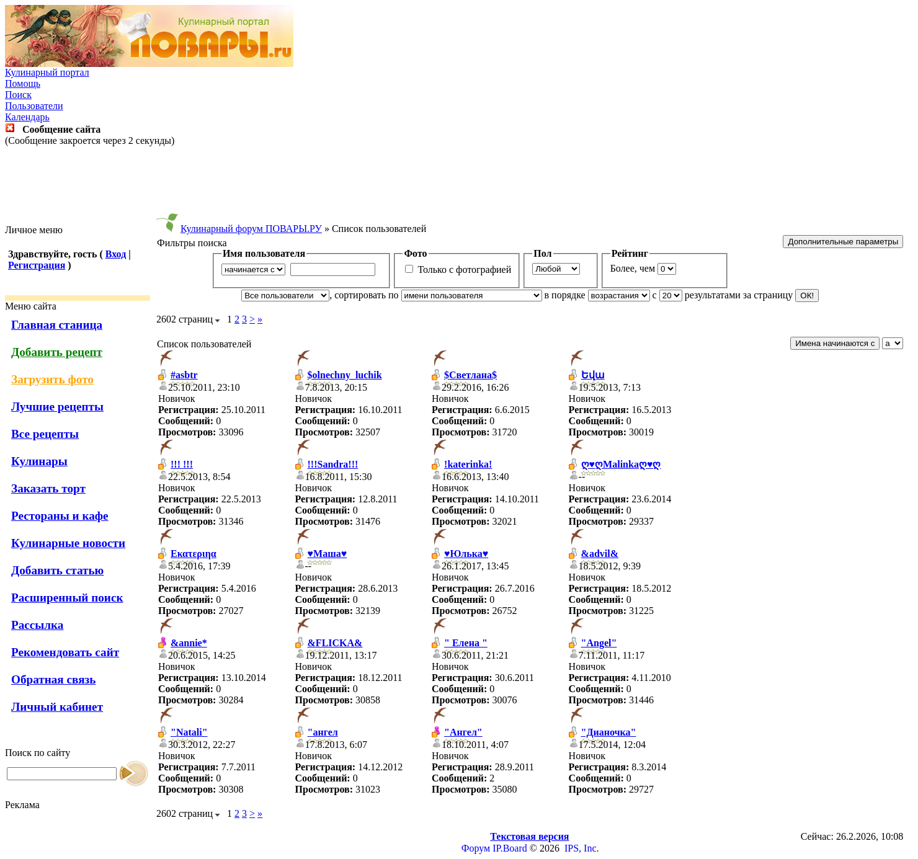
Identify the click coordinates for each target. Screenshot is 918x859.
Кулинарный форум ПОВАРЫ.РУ (251, 228)
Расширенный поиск (67, 597)
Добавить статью (57, 570)
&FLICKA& (335, 643)
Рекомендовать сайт (65, 652)
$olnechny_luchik (345, 375)
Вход (115, 254)
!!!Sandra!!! (333, 464)
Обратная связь (53, 679)
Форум (475, 848)
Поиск (18, 94)
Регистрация (36, 265)
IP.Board (509, 848)
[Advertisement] (459, 185)
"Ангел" (463, 732)
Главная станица (56, 324)
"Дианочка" (608, 732)
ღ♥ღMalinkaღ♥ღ (621, 464)
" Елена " (466, 643)
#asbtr (184, 375)
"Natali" (189, 732)
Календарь (27, 117)
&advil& (599, 553)
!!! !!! (182, 464)
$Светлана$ (470, 375)
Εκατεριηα (193, 553)
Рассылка (37, 624)
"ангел (323, 732)
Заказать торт (48, 488)
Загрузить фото (52, 379)
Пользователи (34, 105)
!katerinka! (468, 464)
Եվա (593, 375)
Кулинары (39, 461)
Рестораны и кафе (60, 515)
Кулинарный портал (47, 72)
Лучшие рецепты (57, 406)
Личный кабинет (57, 706)
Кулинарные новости (68, 543)
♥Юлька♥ (466, 553)
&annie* (189, 643)
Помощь (22, 83)
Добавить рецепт (56, 351)
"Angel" (599, 643)
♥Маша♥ (327, 553)
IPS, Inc (580, 848)
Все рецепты (45, 433)
